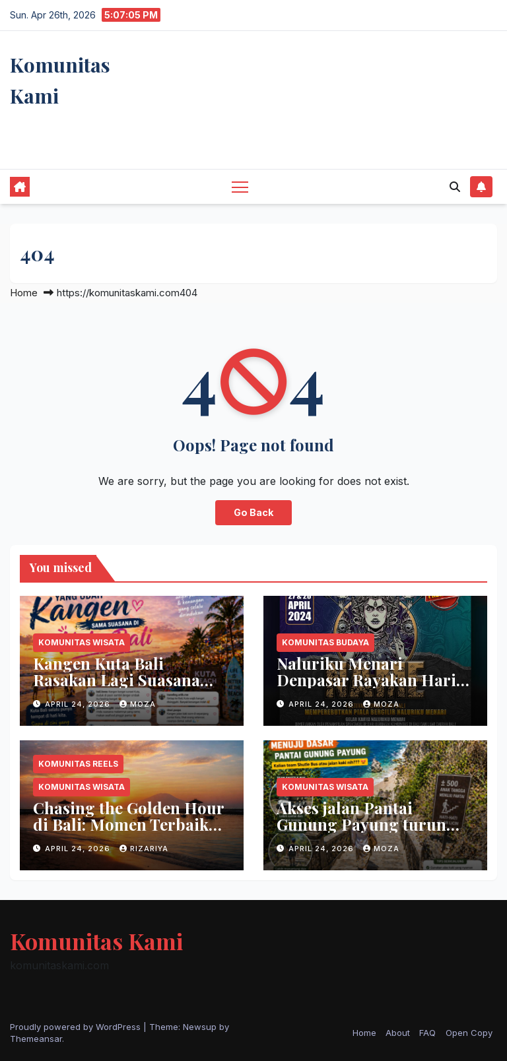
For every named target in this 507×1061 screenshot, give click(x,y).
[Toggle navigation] (240, 186)
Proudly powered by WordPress (76, 1026)
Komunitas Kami (96, 941)
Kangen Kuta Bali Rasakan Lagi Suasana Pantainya (116, 680)
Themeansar (36, 1038)
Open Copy (469, 1032)
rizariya (143, 848)
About (398, 1032)
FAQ (427, 1032)
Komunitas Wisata (81, 642)
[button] (455, 186)
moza (137, 704)
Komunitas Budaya (325, 642)
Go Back (253, 512)
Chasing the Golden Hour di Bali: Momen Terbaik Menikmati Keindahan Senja (128, 832)
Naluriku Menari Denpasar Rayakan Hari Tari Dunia (366, 680)
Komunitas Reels (78, 764)
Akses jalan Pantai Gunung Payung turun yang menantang (361, 824)
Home (24, 292)
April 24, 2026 (79, 704)
